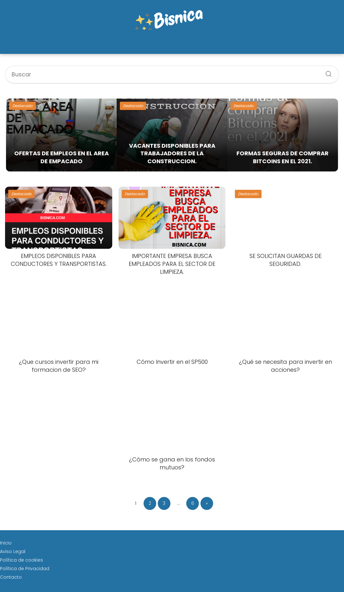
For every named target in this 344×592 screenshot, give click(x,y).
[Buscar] (326, 72)
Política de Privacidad (24, 568)
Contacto (11, 577)
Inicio (6, 543)
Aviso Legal (12, 551)
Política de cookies (21, 560)
